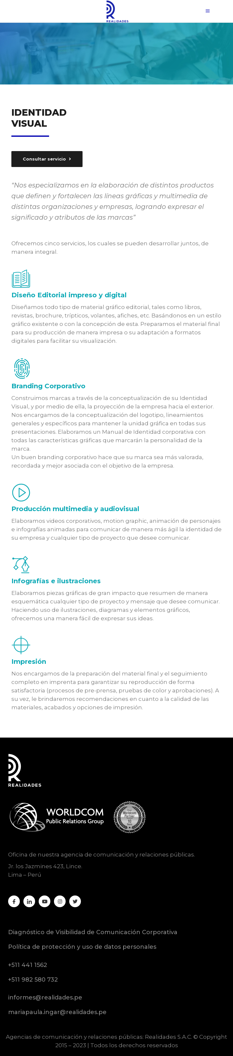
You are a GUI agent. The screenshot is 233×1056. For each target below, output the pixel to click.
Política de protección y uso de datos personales (82, 946)
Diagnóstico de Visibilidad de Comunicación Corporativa (92, 932)
